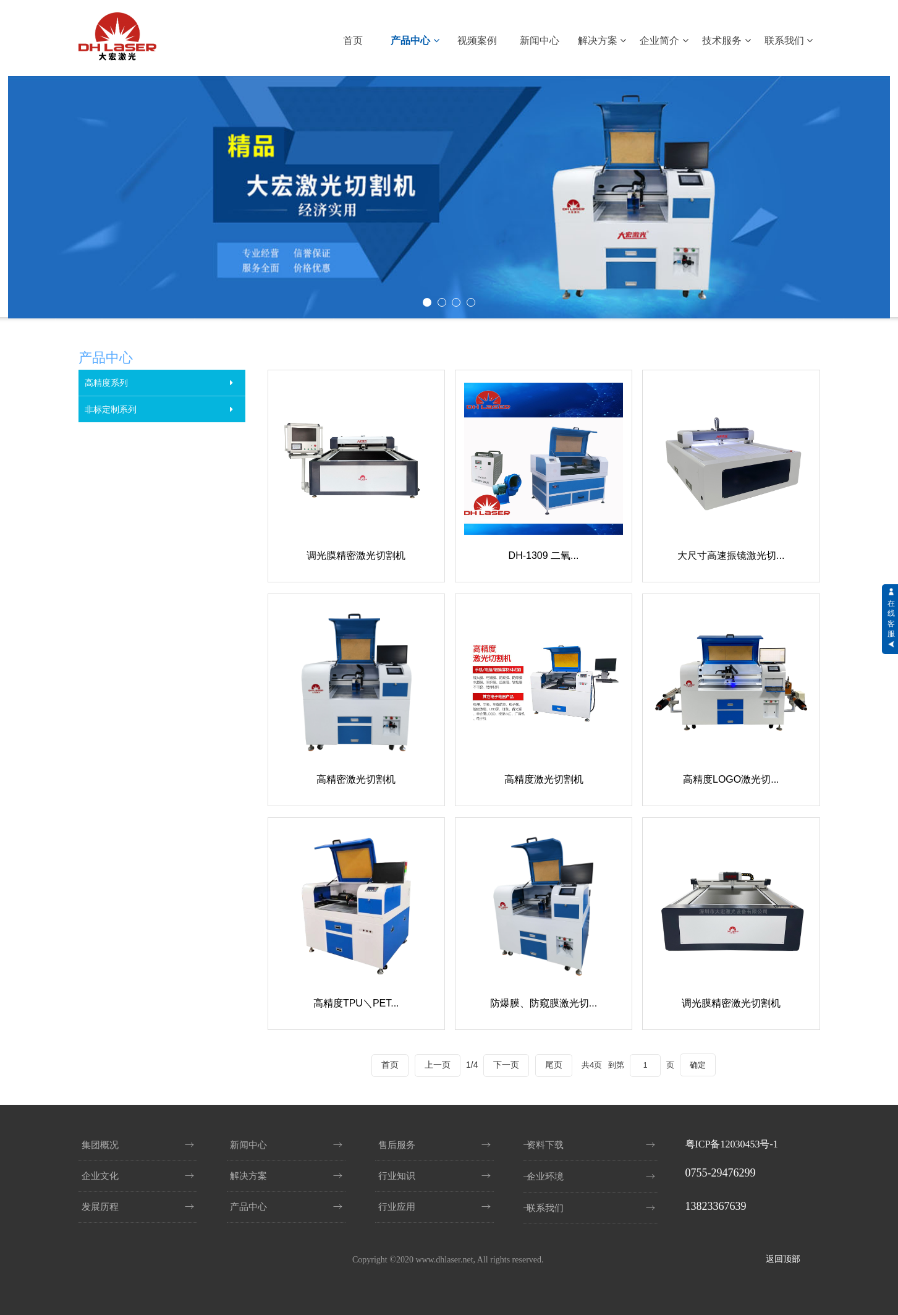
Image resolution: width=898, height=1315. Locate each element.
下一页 (504, 1062)
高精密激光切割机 (356, 777)
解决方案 (602, 40)
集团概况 (100, 1145)
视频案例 (477, 40)
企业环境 (545, 1176)
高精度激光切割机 (543, 777)
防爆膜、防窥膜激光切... (543, 1000)
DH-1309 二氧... (544, 555)
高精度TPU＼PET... (356, 1000)
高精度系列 (106, 383)
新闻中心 (539, 40)
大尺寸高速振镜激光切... (731, 555)
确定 (699, 1062)
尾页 (551, 1062)
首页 (353, 40)
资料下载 (545, 1145)
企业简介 (664, 40)
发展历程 (100, 1207)
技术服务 (726, 40)
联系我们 (789, 40)
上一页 (435, 1062)
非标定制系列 (111, 409)
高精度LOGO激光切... (732, 777)
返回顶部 (783, 1259)
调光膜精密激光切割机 (356, 555)
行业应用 (396, 1207)
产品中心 (415, 40)
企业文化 (100, 1176)
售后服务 (396, 1145)
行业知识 (396, 1176)
